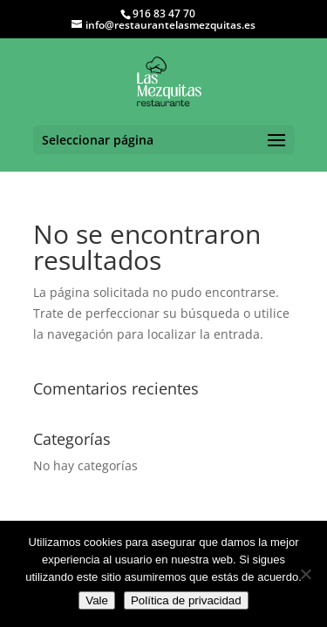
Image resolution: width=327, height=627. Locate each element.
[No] (305, 574)
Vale (96, 600)
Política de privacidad (186, 600)
